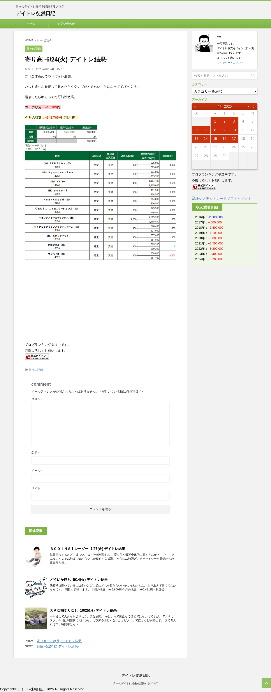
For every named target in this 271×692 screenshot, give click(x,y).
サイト (35, 488)
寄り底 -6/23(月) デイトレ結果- (59, 641)
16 (225, 139)
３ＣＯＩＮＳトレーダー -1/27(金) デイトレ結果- (88, 549)
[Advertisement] (61, 301)
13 (197, 139)
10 (234, 130)
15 (215, 139)
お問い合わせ (66, 23)
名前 (35, 452)
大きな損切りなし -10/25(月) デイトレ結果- (84, 610)
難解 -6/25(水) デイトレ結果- (58, 646)
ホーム (31, 23)
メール (36, 470)
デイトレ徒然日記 (35, 13)
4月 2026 (225, 106)
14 (206, 139)
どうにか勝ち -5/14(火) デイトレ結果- (79, 579)
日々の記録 (36, 369)
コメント (37, 399)
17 (234, 139)
